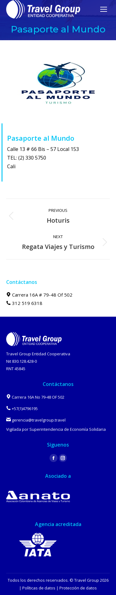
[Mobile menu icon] (103, 9)
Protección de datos (78, 588)
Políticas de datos (38, 588)
